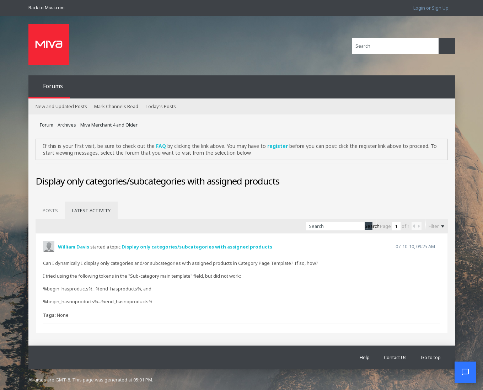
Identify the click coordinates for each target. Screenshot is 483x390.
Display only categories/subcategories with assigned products (197, 247)
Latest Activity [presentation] (91, 210)
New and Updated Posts (61, 106)
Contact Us (395, 357)
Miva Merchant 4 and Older (109, 125)
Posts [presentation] (50, 210)
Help (365, 357)
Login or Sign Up (431, 8)
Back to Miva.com (46, 7)
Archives (67, 125)
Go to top (431, 357)
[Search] (395, 46)
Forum (46, 125)
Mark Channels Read (116, 106)
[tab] (50, 210)
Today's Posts (160, 106)
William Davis (73, 247)
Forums (53, 86)
